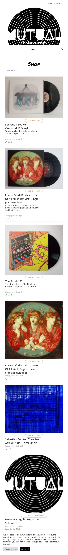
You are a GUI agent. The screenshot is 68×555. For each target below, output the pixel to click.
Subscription (18, 526)
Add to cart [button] (34, 120)
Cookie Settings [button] (11, 549)
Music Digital (18, 376)
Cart (50, 3)
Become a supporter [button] (34, 515)
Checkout (58, 3)
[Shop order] (17, 70)
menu (34, 49)
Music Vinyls (18, 139)
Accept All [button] (25, 549)
